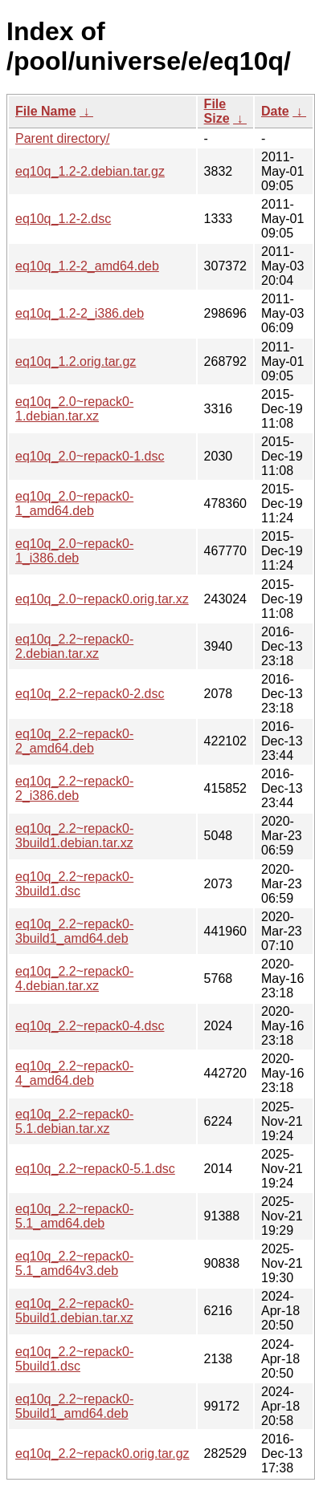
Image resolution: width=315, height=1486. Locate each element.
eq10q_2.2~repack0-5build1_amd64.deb (74, 1406)
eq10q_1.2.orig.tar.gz (75, 361)
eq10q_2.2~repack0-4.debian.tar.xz (74, 978)
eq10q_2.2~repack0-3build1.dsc (74, 884)
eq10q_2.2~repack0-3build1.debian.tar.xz (74, 836)
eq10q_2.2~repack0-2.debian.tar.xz (74, 646)
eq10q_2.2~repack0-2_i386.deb (74, 788)
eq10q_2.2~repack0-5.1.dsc (95, 1168)
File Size (217, 111)
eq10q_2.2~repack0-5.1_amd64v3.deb (74, 1263)
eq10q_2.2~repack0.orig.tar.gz (102, 1453)
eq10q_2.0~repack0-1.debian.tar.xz (74, 409)
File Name (45, 111)
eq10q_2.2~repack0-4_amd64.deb (74, 1073)
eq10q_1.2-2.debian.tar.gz (90, 171)
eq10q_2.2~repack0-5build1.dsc (74, 1359)
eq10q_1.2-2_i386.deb (79, 313)
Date (275, 111)
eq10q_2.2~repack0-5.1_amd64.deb (74, 1216)
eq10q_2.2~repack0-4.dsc (89, 1026)
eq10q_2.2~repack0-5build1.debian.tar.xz (74, 1311)
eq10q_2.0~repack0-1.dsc (89, 456)
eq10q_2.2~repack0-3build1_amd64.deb (74, 931)
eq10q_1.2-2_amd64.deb (87, 266)
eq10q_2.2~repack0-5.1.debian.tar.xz (74, 1121)
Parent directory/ (62, 138)
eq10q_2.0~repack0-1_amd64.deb (74, 503)
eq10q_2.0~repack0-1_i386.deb (74, 551)
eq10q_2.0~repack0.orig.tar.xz (102, 599)
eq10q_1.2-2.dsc (63, 218)
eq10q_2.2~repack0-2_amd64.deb (74, 741)
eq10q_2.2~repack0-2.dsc (89, 693)
